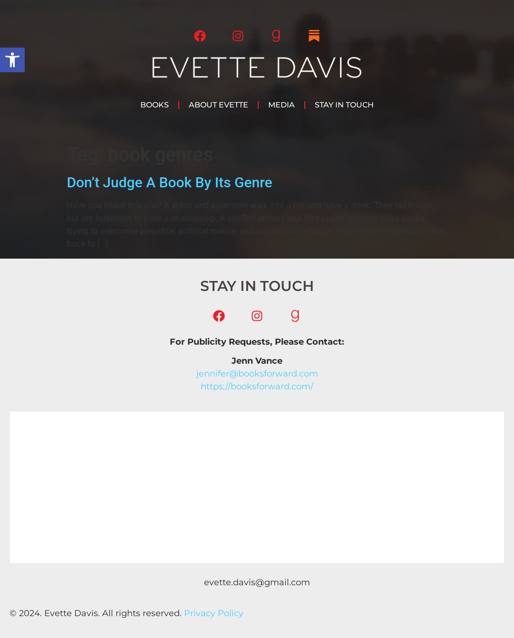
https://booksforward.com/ (257, 386)
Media (281, 104)
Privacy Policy (213, 613)
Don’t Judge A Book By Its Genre (169, 182)
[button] (12, 60)
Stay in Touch (344, 104)
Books (154, 104)
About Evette (218, 104)
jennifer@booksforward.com (257, 373)
